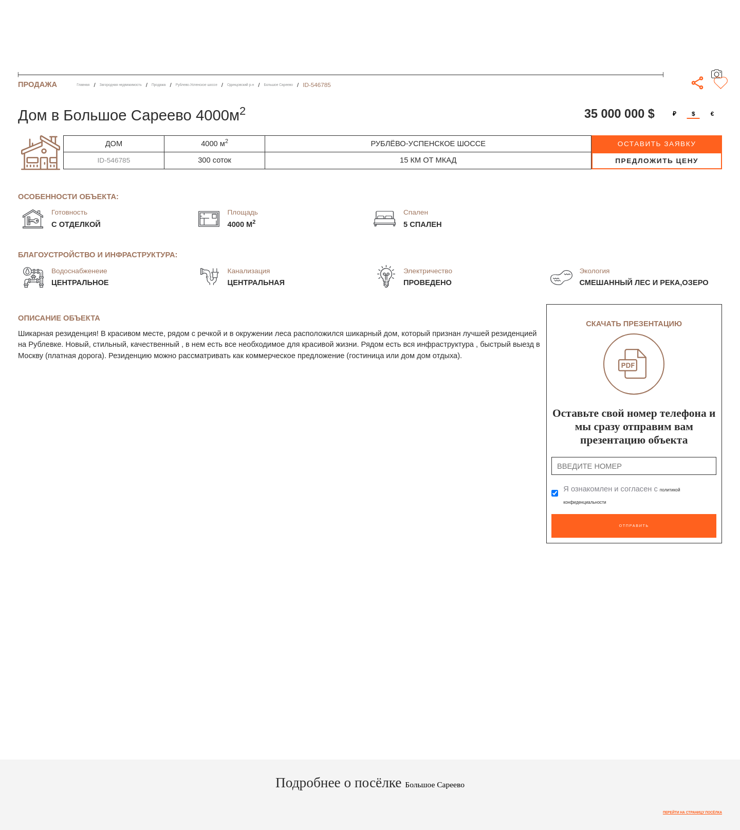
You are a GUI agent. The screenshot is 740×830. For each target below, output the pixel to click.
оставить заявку (657, 144)
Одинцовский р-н (336, 84)
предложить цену (656, 161)
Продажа (206, 84)
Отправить (633, 521)
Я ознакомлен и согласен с (629, 494)
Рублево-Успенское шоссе (265, 84)
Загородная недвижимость (146, 84)
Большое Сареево (395, 84)
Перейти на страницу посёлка (670, 806)
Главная (88, 84)
